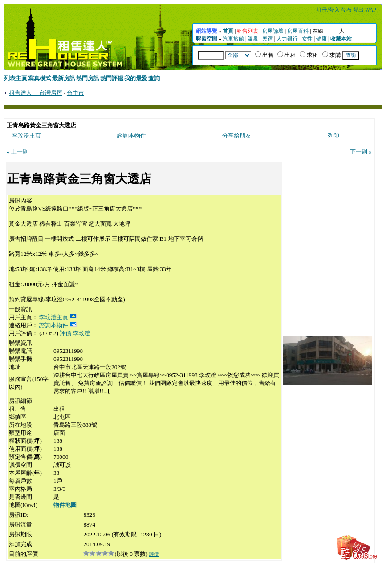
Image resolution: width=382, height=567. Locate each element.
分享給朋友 (236, 135)
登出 (358, 10)
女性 (307, 39)
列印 (333, 135)
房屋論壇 (273, 31)
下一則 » (361, 151)
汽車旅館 (233, 39)
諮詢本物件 (131, 135)
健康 (321, 39)
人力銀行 (287, 39)
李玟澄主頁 (26, 135)
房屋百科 (298, 31)
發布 (346, 10)
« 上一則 (17, 151)
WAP (370, 10)
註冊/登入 (328, 10)
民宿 (267, 39)
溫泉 (253, 39)
